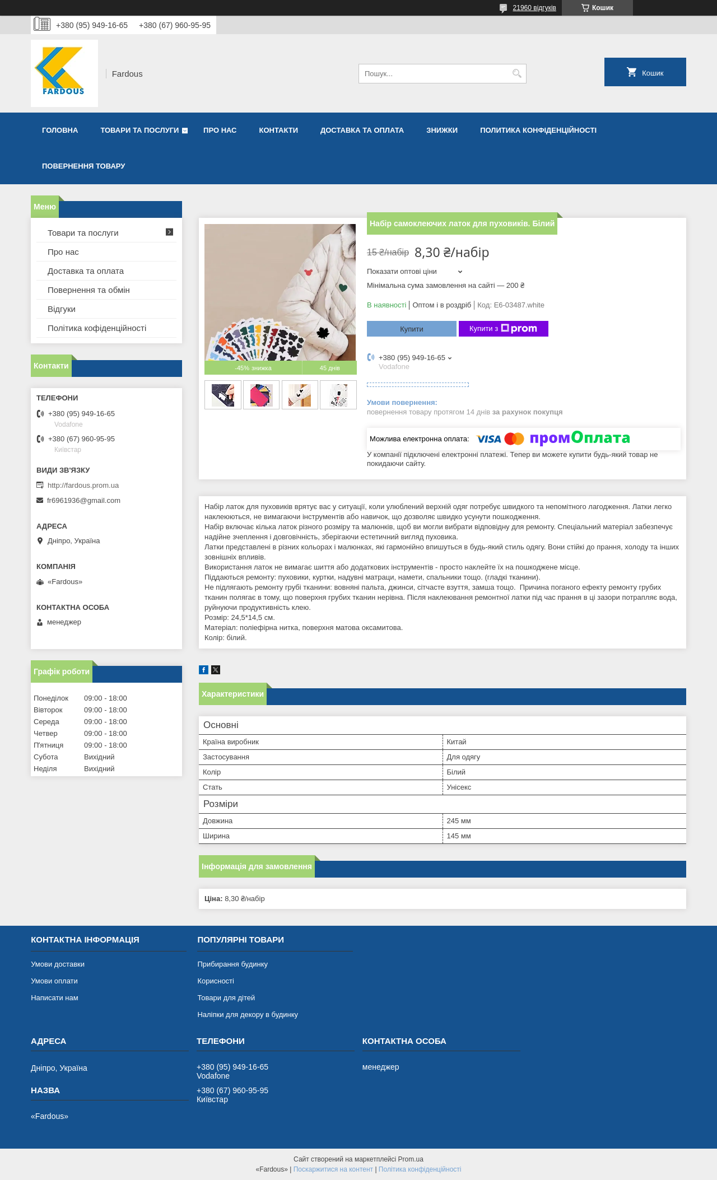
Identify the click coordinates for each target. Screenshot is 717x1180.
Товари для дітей (226, 998)
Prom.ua (410, 1159)
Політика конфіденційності (420, 1169)
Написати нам (54, 998)
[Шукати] (517, 73)
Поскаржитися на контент (333, 1169)
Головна (60, 130)
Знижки (442, 130)
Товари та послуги (139, 130)
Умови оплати (54, 981)
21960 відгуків (534, 8)
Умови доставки (58, 964)
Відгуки (62, 309)
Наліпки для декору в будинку (247, 1014)
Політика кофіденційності (97, 328)
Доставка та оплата (362, 130)
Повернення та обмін (89, 290)
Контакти (279, 130)
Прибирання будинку (232, 964)
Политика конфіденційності (538, 130)
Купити (411, 329)
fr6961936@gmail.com (83, 500)
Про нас (219, 130)
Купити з (503, 329)
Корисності (215, 981)
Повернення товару (83, 166)
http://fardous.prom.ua (83, 485)
